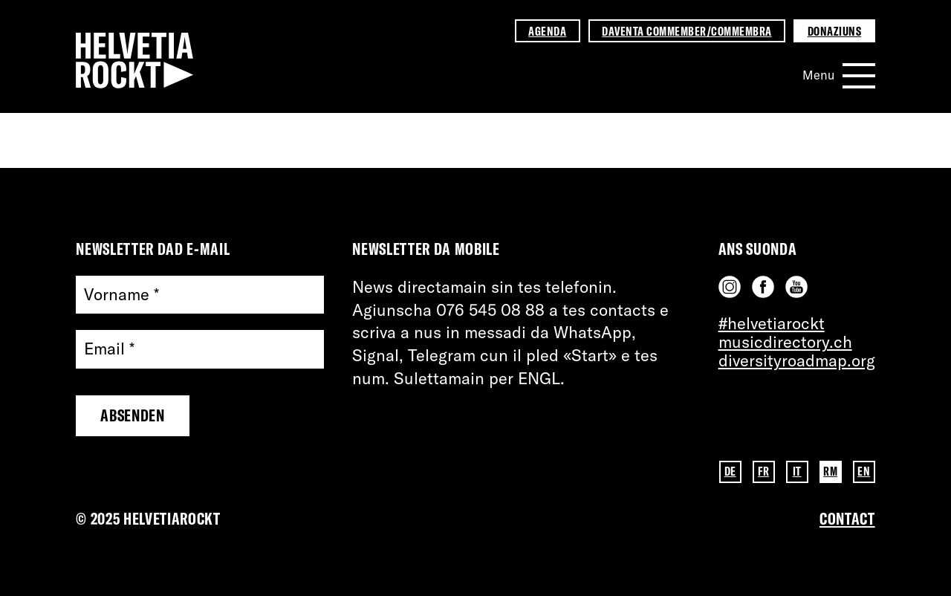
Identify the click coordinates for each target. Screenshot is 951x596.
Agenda (547, 31)
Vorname (121, 294)
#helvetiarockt (771, 323)
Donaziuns (834, 31)
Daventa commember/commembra (686, 31)
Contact (847, 518)
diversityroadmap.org (796, 360)
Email (109, 349)
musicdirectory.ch (785, 341)
